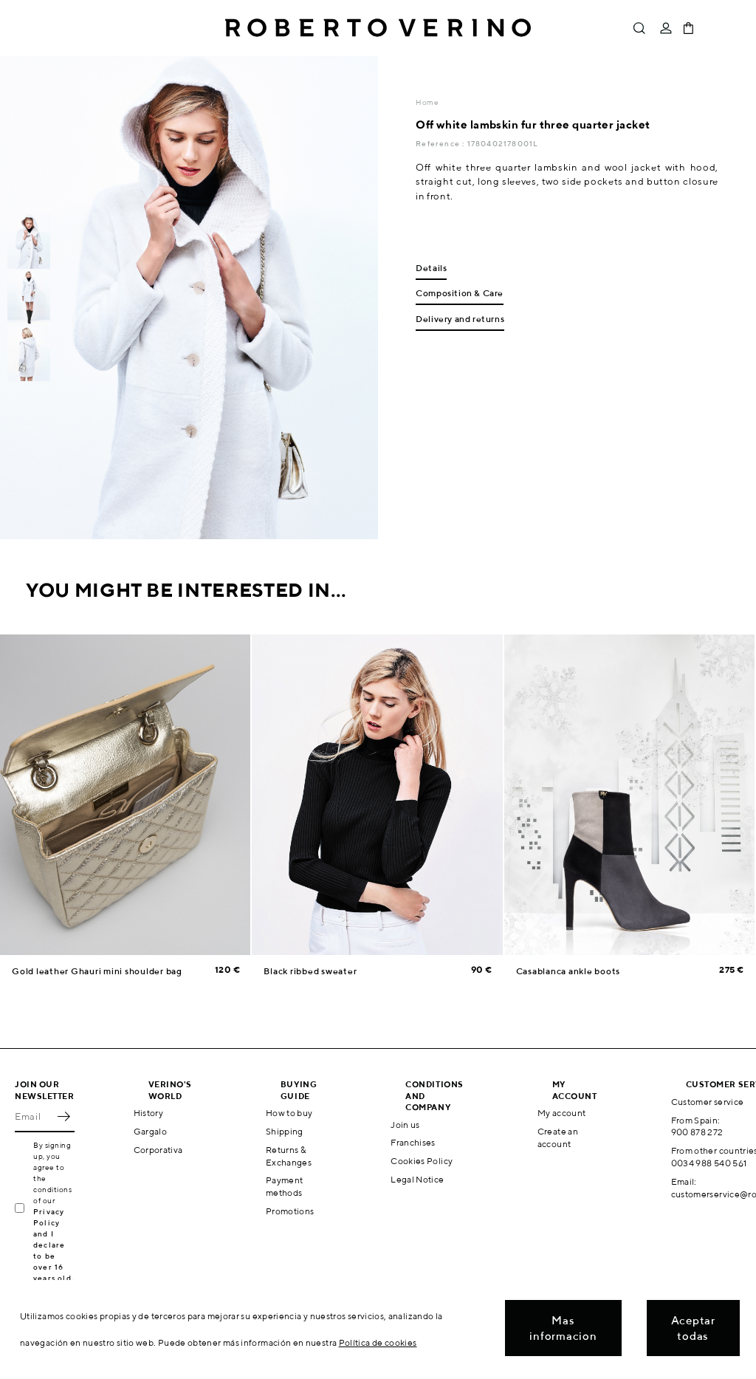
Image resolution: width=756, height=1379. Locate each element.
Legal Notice (417, 1179)
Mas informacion (563, 1328)
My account (561, 1112)
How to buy (289, 1112)
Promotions (290, 1211)
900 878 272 (697, 1131)
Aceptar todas (693, 1328)
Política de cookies (378, 1342)
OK (63, 1116)
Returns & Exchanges (289, 1156)
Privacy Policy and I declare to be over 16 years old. (53, 1244)
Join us (405, 1124)
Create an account (557, 1137)
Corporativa (158, 1149)
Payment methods (284, 1186)
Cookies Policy (422, 1160)
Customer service (707, 1101)
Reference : (441, 143)
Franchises (413, 1142)
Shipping (284, 1131)
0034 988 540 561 (709, 1162)
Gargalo (151, 1131)
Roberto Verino (378, 28)
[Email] (33, 1116)
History (149, 1112)
